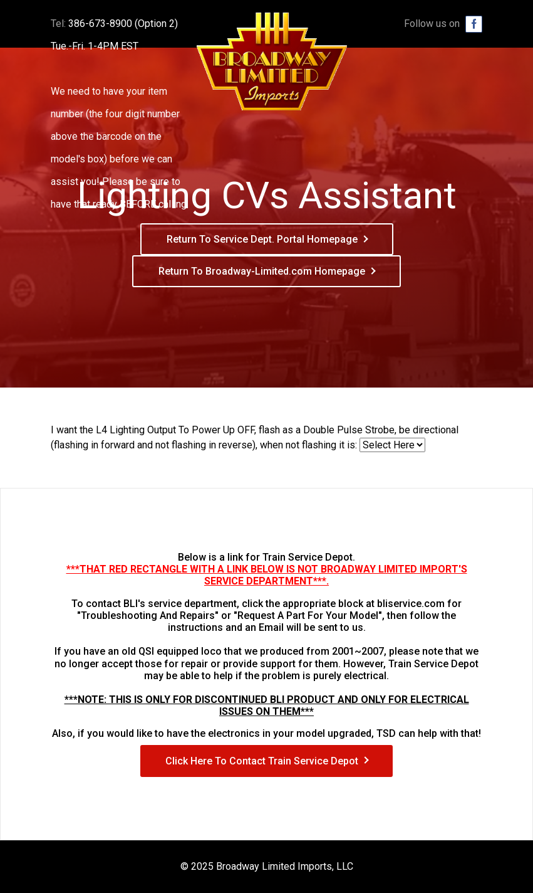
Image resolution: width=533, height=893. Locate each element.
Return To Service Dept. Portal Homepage (262, 239)
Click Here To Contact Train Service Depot (261, 761)
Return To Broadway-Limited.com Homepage (261, 271)
